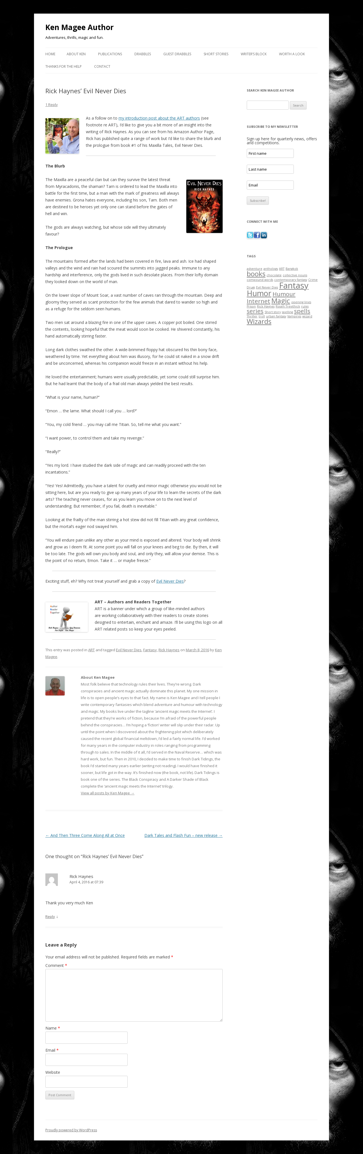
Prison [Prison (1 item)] (251, 306)
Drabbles (142, 54)
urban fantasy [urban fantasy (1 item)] (276, 316)
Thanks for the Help (63, 66)
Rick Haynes (169, 649)
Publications (110, 54)
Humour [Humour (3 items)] (284, 294)
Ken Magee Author (79, 27)
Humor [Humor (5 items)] (259, 293)
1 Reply (51, 104)
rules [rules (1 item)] (305, 306)
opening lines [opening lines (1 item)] (301, 302)
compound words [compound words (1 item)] (260, 280)
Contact (102, 66)
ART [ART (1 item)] (281, 269)
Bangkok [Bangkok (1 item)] (292, 269)
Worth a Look (292, 54)
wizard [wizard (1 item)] (307, 316)
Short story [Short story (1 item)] (273, 312)
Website (52, 1072)
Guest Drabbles (177, 54)
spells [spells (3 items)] (302, 311)
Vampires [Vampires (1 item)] (294, 316)
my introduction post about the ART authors (159, 118)
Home (50, 54)
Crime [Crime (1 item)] (313, 280)
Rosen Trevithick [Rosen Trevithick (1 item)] (288, 306)
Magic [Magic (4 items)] (280, 300)
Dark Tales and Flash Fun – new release (183, 835)
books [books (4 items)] (256, 273)
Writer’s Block (254, 54)
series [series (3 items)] (255, 311)
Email (52, 1050)
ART (91, 649)
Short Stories (216, 54)
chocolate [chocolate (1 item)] (274, 275)
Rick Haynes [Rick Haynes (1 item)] (266, 306)
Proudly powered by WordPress (71, 1130)
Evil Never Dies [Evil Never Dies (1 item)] (267, 287)
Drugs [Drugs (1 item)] (251, 287)
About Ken (76, 54)
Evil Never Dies (170, 581)
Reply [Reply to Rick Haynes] (50, 916)
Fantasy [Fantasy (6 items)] (294, 285)
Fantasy (150, 649)
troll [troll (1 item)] (262, 316)
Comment (56, 965)
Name (52, 1028)
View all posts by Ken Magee (107, 793)
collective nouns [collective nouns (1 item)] (295, 275)
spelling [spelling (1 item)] (287, 312)
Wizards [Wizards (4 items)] (259, 321)
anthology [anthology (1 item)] (270, 269)
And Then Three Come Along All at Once (85, 835)
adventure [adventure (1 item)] (254, 269)
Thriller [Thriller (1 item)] (252, 316)
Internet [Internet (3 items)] (258, 301)
